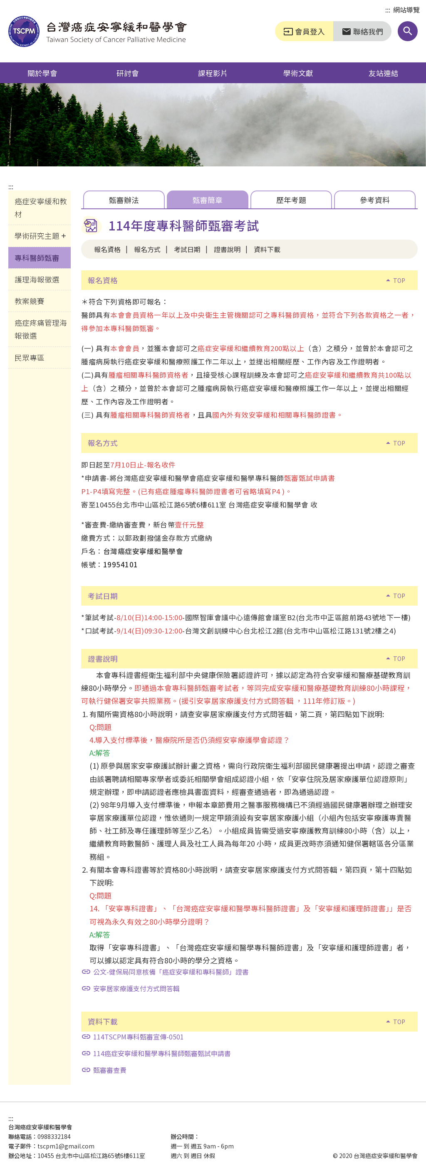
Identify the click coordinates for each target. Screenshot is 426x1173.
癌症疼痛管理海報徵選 (41, 329)
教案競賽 (30, 300)
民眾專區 (30, 357)
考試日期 (187, 249)
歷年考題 (291, 199)
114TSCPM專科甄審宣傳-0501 (132, 1037)
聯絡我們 (362, 31)
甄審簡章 (208, 199)
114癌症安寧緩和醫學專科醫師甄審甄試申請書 (156, 1053)
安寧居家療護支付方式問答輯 (130, 988)
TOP (394, 280)
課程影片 (213, 72)
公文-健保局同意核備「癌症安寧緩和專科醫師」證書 (165, 972)
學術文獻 (298, 72)
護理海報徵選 (37, 279)
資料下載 (267, 249)
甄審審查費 (103, 1070)
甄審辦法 (124, 199)
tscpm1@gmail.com (65, 1146)
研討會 (127, 72)
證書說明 (227, 249)
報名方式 (147, 249)
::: (387, 10)
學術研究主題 (37, 235)
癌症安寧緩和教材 (41, 207)
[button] (408, 31)
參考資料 (375, 199)
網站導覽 (406, 9)
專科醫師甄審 (37, 257)
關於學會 (42, 72)
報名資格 (107, 249)
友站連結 (384, 72)
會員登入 (304, 31)
